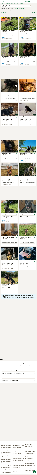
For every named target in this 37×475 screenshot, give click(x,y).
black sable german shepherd (6, 472)
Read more (34, 10)
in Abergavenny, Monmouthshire (19, 8)
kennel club (15, 471)
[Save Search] (34, 471)
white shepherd (27, 460)
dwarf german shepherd (29, 453)
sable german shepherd (5, 470)
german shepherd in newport (6, 447)
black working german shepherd (17, 468)
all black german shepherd (17, 456)
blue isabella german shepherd (30, 465)
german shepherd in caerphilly (6, 457)
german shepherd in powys (5, 450)
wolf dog (14, 463)
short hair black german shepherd (17, 443)
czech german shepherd (17, 447)
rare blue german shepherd (18, 460)
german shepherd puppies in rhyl (6, 453)
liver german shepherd (17, 455)
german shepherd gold (29, 446)
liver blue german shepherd (30, 472)
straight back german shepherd (18, 445)
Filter (33, 6)
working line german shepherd (18, 465)
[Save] (16, 31)
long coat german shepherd (30, 470)
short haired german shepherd (18, 458)
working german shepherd (29, 463)
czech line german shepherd (30, 451)
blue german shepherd (17, 453)
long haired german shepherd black (18, 449)
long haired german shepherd (6, 469)
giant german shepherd (29, 461)
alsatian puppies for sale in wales (6, 443)
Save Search (3, 12)
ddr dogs (14, 451)
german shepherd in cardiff (6, 445)
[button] (9, 85)
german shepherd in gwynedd (6, 459)
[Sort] (34, 12)
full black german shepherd (18, 469)
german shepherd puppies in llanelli (6, 462)
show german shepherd (29, 444)
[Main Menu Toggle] (2, 1)
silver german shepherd (17, 462)
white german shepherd (29, 456)
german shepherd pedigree (5, 467)
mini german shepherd (29, 448)
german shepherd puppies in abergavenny (6, 456)
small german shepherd (29, 449)
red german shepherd (29, 458)
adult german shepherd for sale (30, 468)
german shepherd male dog (6, 465)
